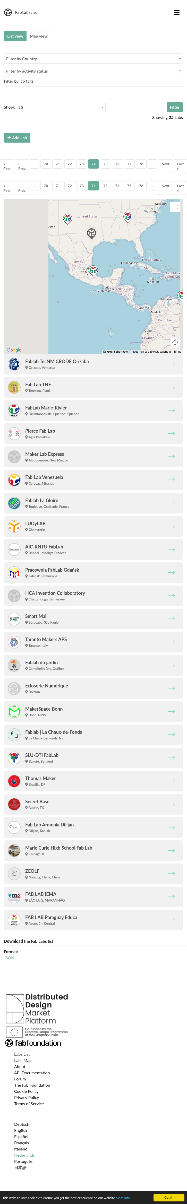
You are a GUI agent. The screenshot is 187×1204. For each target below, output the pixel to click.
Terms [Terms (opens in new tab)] (177, 351)
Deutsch (21, 1124)
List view (15, 35)
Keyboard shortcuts (115, 351)
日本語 (20, 1167)
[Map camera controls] (175, 342)
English (20, 1130)
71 (58, 164)
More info (123, 1198)
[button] (93, 270)
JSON (9, 957)
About (20, 1066)
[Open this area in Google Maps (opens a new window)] (13, 350)
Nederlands (24, 1155)
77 (129, 164)
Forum (20, 1078)
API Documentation (32, 1072)
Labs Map (23, 1060)
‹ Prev (22, 166)
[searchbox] (6, 93)
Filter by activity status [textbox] (27, 70)
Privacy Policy (26, 1097)
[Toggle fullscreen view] (175, 207)
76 (117, 164)
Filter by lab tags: (19, 80)
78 (141, 164)
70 (46, 164)
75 (105, 164)
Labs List (22, 1054)
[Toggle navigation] (177, 12)
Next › (165, 166)
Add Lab (17, 137)
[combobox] (93, 58)
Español (21, 1136)
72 (70, 164)
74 (93, 164)
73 (82, 164)
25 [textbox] (20, 107)
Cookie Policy (26, 1091)
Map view (39, 35)
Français (21, 1142)
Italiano (21, 1148)
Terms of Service (29, 1103)
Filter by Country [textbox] (21, 58)
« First (7, 166)
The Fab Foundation (32, 1085)
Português (23, 1161)
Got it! (168, 1197)
